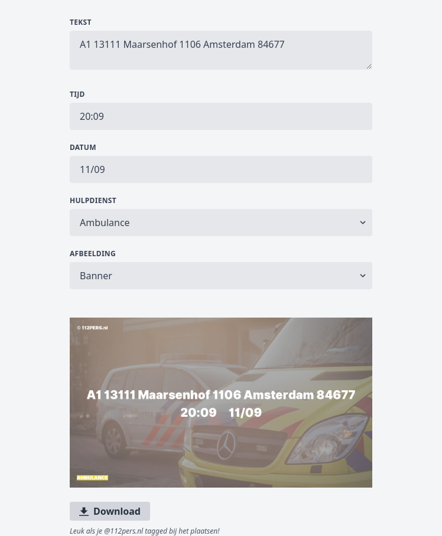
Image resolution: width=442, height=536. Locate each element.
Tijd (77, 94)
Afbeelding (93, 253)
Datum (83, 147)
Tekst (81, 22)
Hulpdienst (93, 200)
